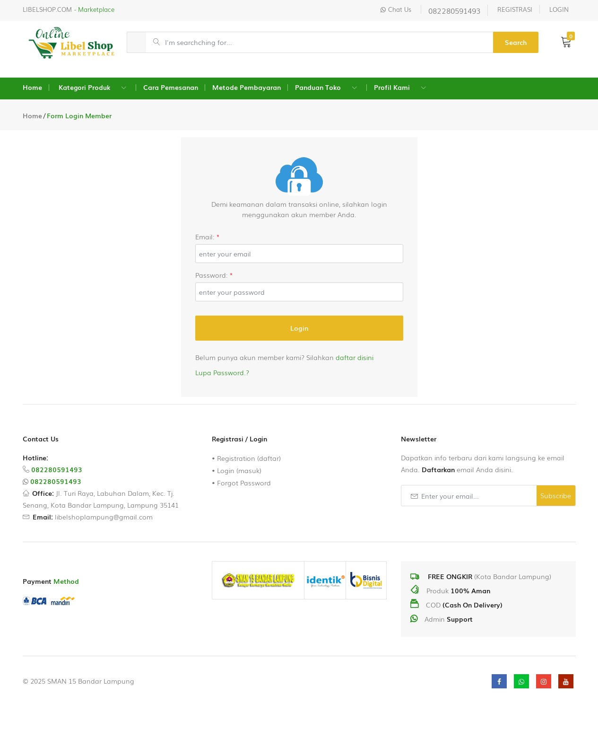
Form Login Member (79, 115)
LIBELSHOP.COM (47, 9)
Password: (214, 275)
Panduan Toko (318, 87)
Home (32, 87)
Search (516, 42)
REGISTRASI (514, 9)
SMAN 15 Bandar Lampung (90, 681)
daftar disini (354, 357)
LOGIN (559, 9)
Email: (207, 236)
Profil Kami (392, 87)
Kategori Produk (84, 87)
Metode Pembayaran (246, 87)
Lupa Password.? (222, 372)
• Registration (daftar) (246, 458)
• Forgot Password (241, 482)
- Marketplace (94, 9)
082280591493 (454, 10)
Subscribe (555, 495)
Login (299, 328)
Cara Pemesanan (170, 87)
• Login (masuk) (236, 470)
